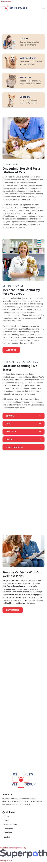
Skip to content (6, 1)
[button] (43, 8)
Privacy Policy (6, 860)
